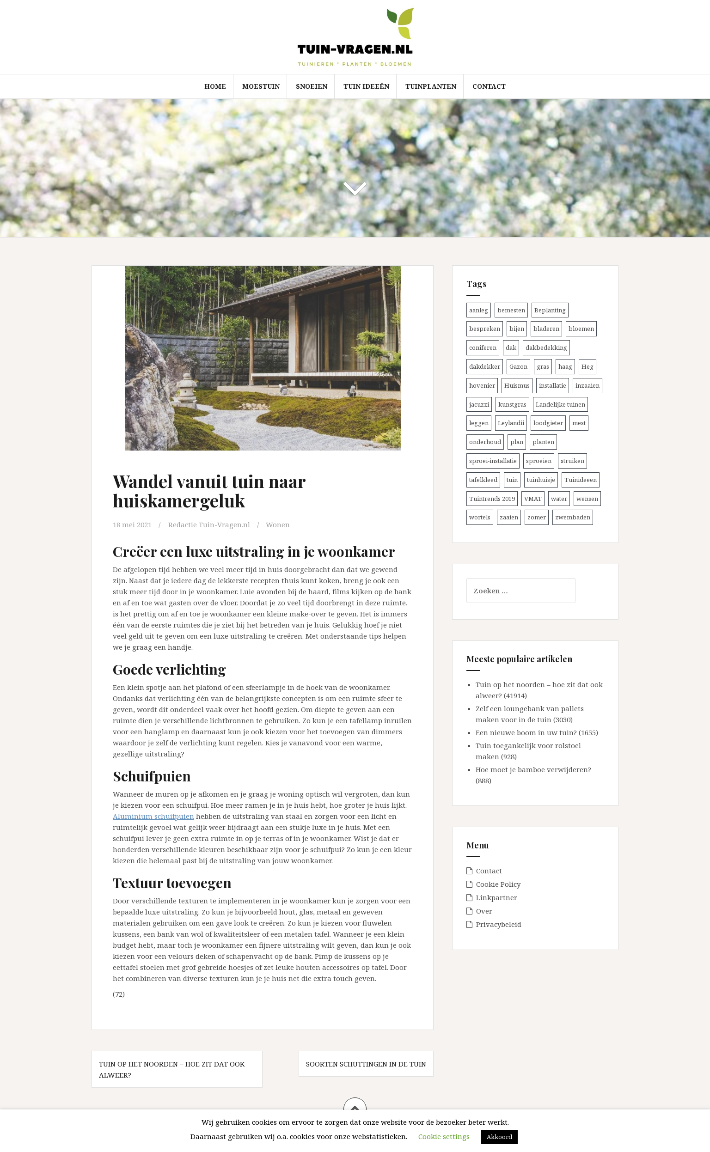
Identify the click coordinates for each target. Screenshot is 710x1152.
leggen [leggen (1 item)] (479, 423)
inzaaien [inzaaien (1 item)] (587, 385)
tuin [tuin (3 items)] (512, 479)
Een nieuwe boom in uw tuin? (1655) (537, 732)
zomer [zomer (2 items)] (536, 517)
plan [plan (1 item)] (516, 442)
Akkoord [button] (499, 1137)
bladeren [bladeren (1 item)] (546, 328)
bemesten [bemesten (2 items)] (511, 310)
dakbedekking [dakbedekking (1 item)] (546, 347)
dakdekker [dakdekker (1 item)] (484, 366)
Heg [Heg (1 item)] (587, 366)
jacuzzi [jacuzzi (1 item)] (479, 404)
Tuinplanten (430, 86)
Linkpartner (496, 897)
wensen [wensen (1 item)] (587, 498)
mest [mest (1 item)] (579, 423)
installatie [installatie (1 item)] (552, 385)
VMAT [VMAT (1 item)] (533, 498)
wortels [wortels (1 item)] (479, 517)
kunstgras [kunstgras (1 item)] (512, 404)
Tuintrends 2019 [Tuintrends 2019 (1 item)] (492, 498)
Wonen (278, 524)
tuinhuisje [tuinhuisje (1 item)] (541, 479)
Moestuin (261, 86)
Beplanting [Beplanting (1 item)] (550, 310)
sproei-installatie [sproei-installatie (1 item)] (493, 461)
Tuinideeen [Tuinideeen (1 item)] (580, 479)
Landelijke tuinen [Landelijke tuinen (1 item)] (560, 404)
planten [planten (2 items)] (543, 442)
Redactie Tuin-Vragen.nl (209, 524)
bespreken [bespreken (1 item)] (484, 328)
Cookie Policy (498, 884)
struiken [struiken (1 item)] (572, 461)
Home (215, 86)
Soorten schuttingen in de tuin (366, 1063)
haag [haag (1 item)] (565, 366)
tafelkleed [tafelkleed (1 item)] (483, 479)
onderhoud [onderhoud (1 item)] (485, 442)
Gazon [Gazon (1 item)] (518, 366)
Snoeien (311, 86)
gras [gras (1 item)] (543, 366)
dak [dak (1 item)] (511, 347)
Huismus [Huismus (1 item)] (517, 385)
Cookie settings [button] (444, 1136)
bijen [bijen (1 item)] (516, 328)
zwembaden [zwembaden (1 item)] (572, 517)
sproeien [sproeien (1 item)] (538, 461)
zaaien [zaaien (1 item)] (509, 517)
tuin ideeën (366, 86)
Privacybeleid (498, 924)
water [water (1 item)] (559, 498)
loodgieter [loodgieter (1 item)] (548, 423)
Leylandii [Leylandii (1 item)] (511, 423)
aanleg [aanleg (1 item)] (478, 310)
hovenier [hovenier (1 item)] (482, 385)
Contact (489, 86)
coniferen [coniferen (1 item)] (482, 347)
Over (484, 910)
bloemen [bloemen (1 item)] (581, 328)
